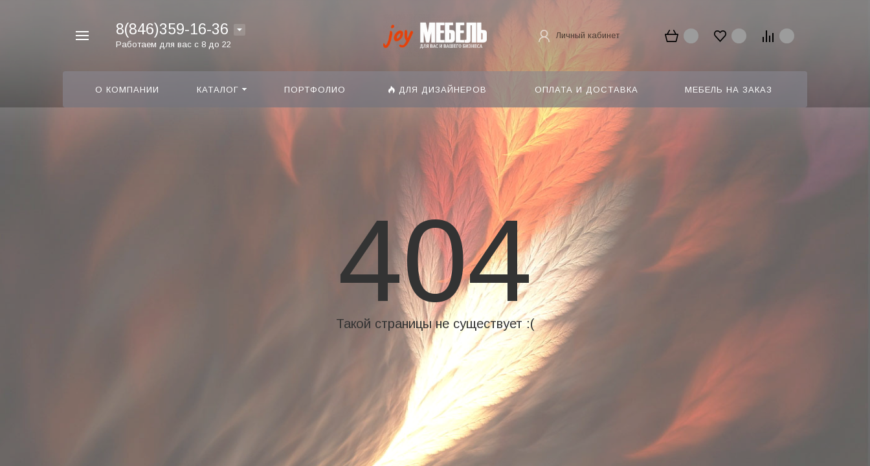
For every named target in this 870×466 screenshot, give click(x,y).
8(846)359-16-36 (172, 29)
